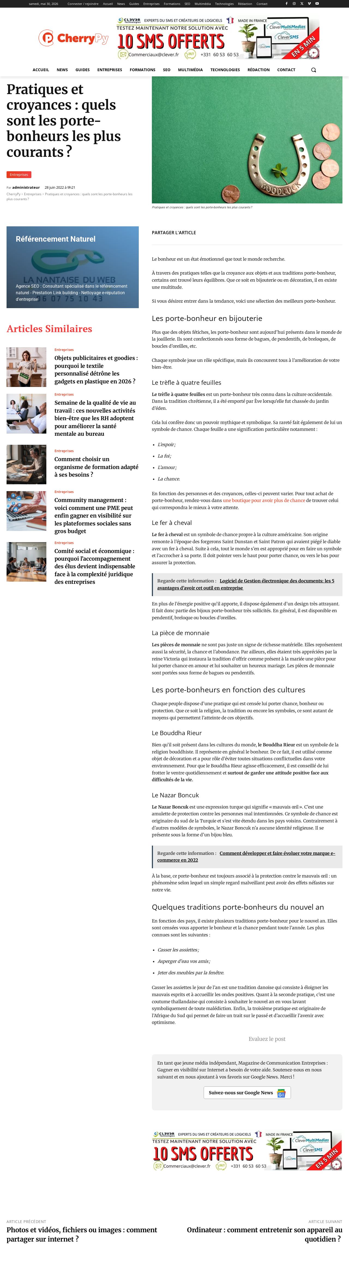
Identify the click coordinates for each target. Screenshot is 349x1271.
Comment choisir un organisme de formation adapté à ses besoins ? (87, 466)
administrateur (26, 187)
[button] (313, 69)
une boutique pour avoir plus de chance (264, 500)
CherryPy (13, 194)
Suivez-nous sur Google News (247, 1093)
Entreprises (19, 174)
